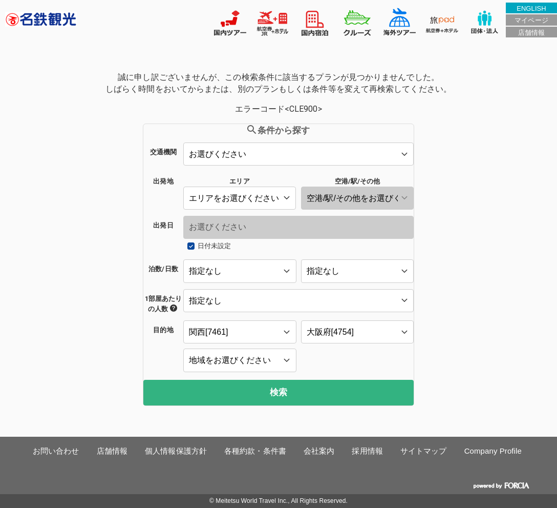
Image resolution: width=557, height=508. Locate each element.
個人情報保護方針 (176, 450)
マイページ (531, 20)
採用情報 (367, 450)
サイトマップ (423, 450)
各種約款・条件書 (255, 450)
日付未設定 (214, 246)
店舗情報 (531, 32)
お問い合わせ (56, 450)
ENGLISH (531, 8)
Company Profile (493, 450)
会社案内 (319, 450)
